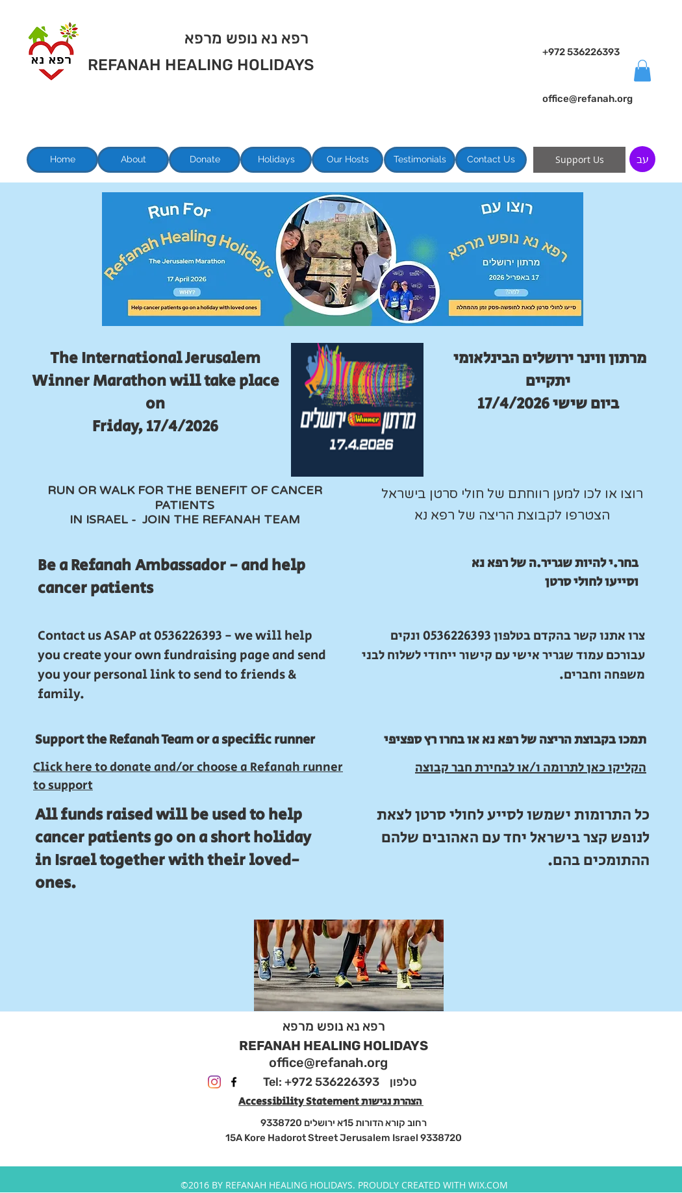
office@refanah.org (587, 99)
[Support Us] (579, 160)
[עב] (642, 159)
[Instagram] (214, 1081)
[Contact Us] (491, 160)
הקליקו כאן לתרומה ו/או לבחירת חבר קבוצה (530, 768)
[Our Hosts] (347, 160)
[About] (133, 160)
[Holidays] (276, 160)
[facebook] (233, 1081)
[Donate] (204, 160)
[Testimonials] (419, 160)
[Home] (62, 160)
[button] (642, 70)
